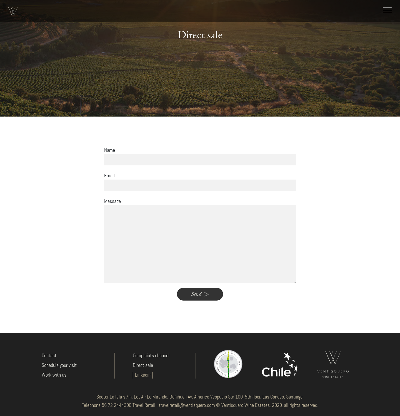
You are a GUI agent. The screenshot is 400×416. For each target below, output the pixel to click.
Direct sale (143, 365)
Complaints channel (151, 356)
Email (109, 176)
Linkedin (143, 375)
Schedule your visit (59, 365)
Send (200, 294)
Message (112, 201)
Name (109, 150)
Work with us (54, 375)
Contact (49, 356)
